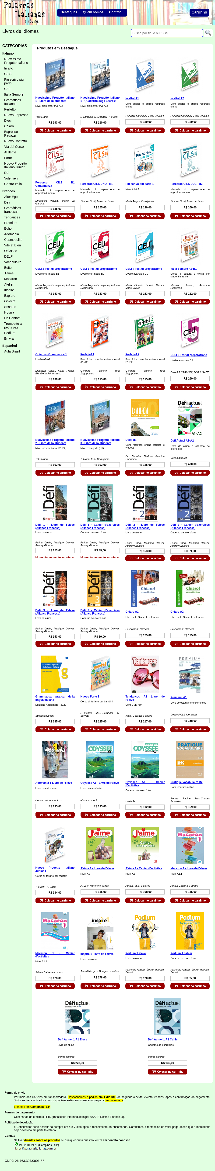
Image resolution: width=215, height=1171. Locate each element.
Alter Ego (11, 197)
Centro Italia (13, 184)
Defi (7, 202)
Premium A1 (178, 697)
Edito (8, 267)
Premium (10, 223)
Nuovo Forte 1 (90, 696)
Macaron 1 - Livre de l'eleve (188, 868)
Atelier (9, 284)
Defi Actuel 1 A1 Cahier (163, 1039)
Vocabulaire (12, 262)
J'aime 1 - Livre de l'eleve (97, 868)
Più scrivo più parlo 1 (139, 184)
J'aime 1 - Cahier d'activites (143, 868)
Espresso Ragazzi (11, 133)
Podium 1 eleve (135, 953)
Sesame (10, 307)
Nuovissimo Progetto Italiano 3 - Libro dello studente (100, 441)
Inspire (9, 290)
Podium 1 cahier (181, 953)
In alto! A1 (132, 98)
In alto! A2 (177, 98)
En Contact (12, 318)
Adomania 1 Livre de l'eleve (53, 782)
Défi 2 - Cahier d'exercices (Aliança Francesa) (190, 526)
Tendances (12, 217)
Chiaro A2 (176, 611)
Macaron (10, 279)
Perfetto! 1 (87, 354)
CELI (7, 89)
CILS (7, 74)
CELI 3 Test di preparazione (99, 268)
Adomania (11, 234)
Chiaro (9, 126)
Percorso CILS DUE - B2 (186, 184)
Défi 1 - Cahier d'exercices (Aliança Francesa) (100, 526)
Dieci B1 (130, 440)
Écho (8, 228)
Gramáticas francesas (12, 210)
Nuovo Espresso (16, 115)
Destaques (69, 12)
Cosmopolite (13, 240)
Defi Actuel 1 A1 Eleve (72, 1039)
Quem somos (93, 12)
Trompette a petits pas (13, 325)
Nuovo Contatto (15, 141)
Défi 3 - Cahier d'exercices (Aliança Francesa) (100, 612)
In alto (8, 68)
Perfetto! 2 (132, 354)
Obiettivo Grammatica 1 (51, 354)
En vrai (9, 338)
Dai (6, 173)
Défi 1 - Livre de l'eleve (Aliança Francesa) (55, 526)
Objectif (9, 301)
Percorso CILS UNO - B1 (97, 184)
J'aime (9, 273)
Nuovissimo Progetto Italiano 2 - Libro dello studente (55, 441)
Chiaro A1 (131, 611)
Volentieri (11, 178)
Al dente (10, 152)
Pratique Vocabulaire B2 (186, 782)
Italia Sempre (13, 94)
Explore (9, 295)
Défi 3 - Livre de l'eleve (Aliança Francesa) (55, 612)
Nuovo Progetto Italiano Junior (15, 165)
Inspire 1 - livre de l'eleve (97, 954)
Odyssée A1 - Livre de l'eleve (100, 782)
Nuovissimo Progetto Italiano (16, 61)
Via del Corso (14, 147)
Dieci (7, 120)
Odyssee (10, 251)
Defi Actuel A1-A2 (182, 440)
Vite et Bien (12, 245)
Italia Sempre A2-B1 (183, 268)
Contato (115, 12)
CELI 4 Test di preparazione (143, 268)
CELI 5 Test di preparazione (188, 355)
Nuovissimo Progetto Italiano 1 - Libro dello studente (55, 99)
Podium (9, 333)
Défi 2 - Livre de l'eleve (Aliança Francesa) (145, 526)
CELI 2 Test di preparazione (53, 268)
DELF (8, 256)
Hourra (9, 312)
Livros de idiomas (20, 31)
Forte (8, 158)
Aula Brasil (12, 351)
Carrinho (199, 12)
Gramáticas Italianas (12, 102)
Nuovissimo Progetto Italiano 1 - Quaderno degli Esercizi (100, 99)
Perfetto (10, 109)
